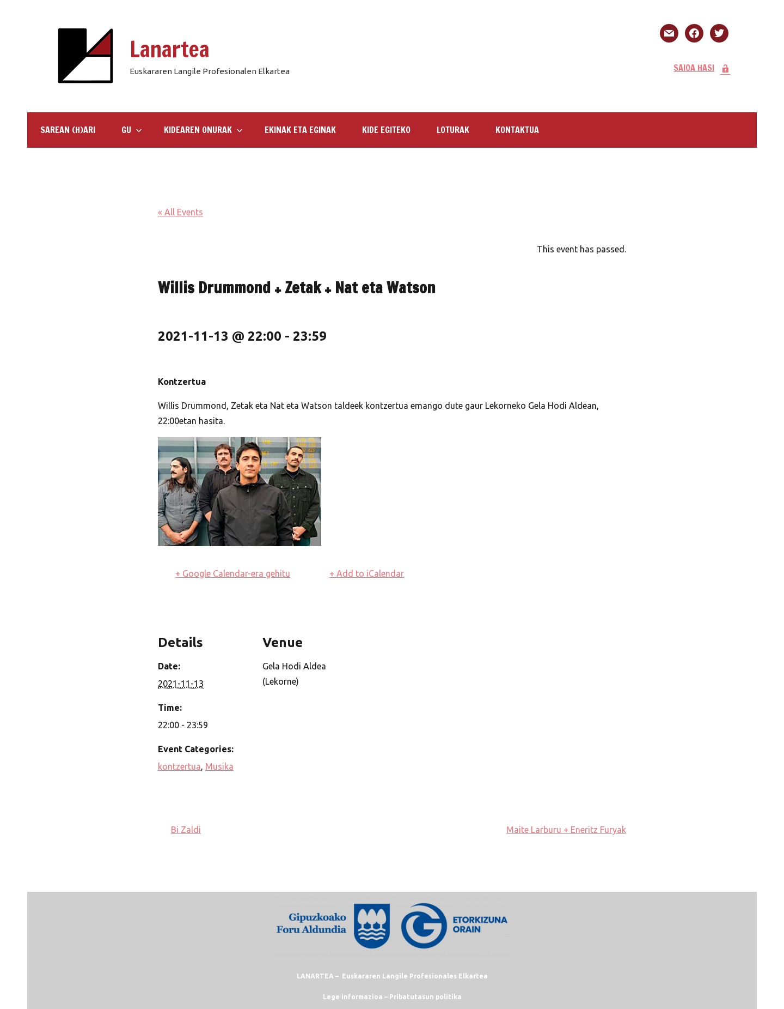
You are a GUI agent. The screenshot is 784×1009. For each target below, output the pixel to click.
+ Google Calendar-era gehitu (232, 573)
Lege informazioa (353, 996)
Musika (219, 766)
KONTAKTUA (517, 130)
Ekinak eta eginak (300, 130)
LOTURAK (453, 130)
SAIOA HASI (702, 68)
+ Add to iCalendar (366, 573)
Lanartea (170, 48)
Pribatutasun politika (425, 996)
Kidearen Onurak (203, 130)
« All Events (180, 212)
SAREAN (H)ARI (67, 130)
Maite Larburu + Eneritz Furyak (566, 830)
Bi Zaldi (186, 830)
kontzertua (179, 766)
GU (131, 130)
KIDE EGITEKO (386, 130)
